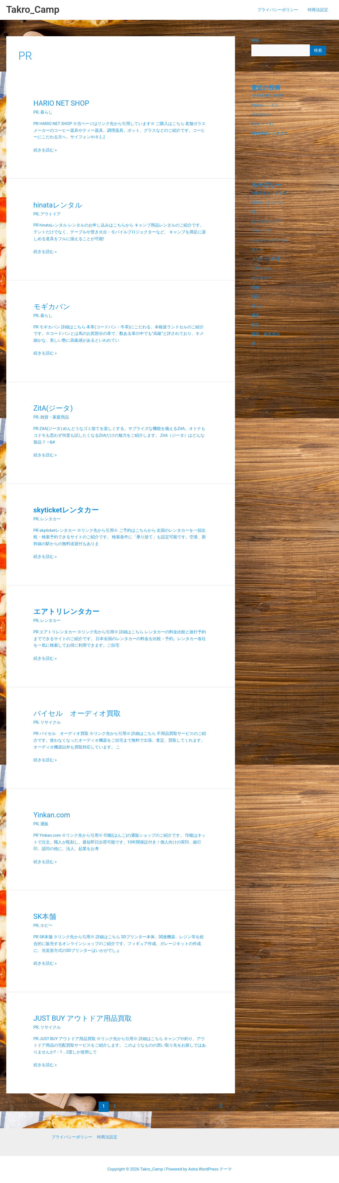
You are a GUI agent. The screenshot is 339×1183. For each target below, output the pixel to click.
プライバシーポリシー (279, 9)
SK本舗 (44, 916)
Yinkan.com (52, 815)
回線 (255, 284)
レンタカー (50, 518)
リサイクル (50, 722)
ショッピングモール (269, 238)
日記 (255, 293)
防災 (255, 320)
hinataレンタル (58, 205)
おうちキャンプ (265, 219)
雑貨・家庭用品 (54, 417)
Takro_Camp (33, 9)
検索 (255, 40)
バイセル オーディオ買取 (77, 713)
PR (36, 112)
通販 (44, 823)
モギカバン (51, 306)
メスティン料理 (265, 256)
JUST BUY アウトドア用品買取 (82, 1018)
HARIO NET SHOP (61, 103)
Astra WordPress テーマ (210, 1169)
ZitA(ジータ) (53, 408)
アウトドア (50, 214)
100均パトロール (267, 201)
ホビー (46, 925)
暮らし (46, 112)
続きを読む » (45, 149)
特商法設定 (319, 9)
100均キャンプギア (269, 192)
